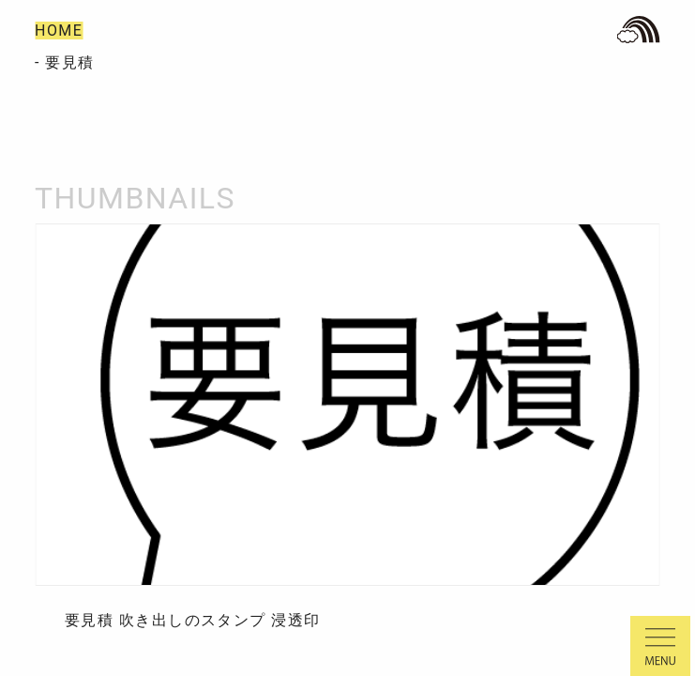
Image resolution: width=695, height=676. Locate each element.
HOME (59, 30)
